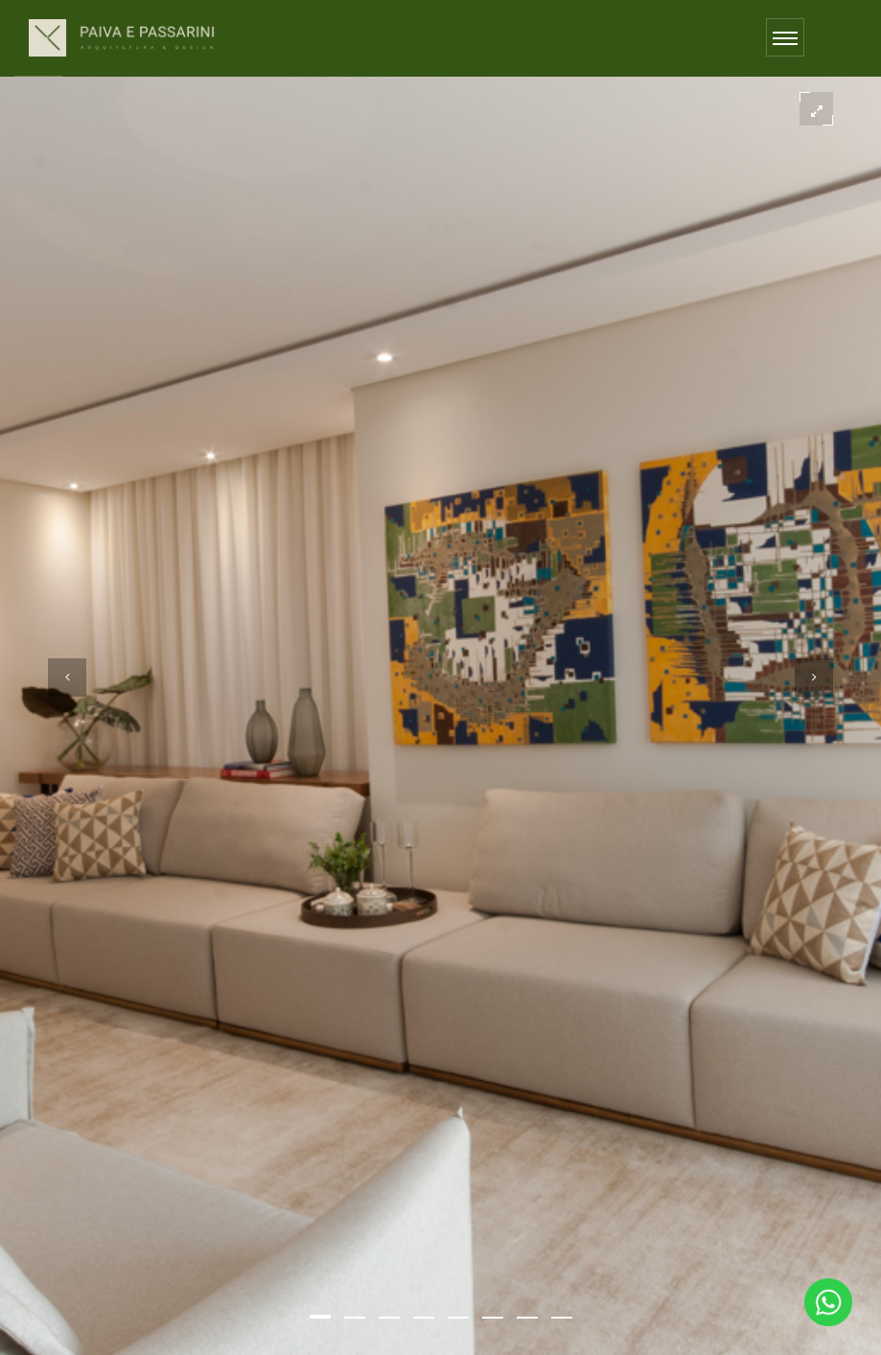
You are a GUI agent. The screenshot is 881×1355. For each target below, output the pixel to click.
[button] (320, 1316)
